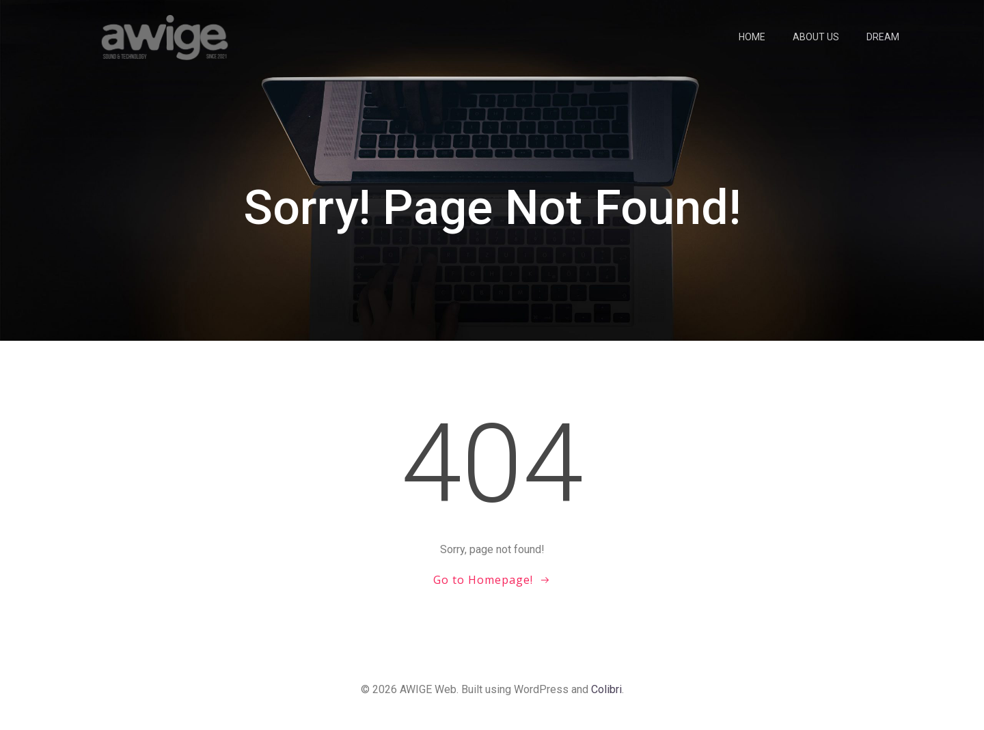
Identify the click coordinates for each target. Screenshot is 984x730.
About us (816, 36)
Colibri (606, 689)
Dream (882, 36)
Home (752, 36)
